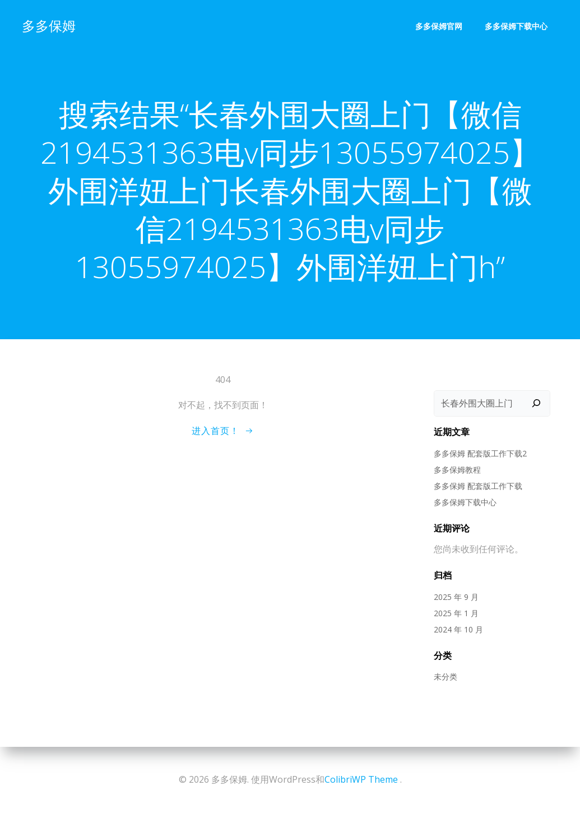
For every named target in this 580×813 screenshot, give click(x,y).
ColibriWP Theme (361, 779)
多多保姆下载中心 (516, 25)
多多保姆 (48, 25)
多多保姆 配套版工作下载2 (479, 453)
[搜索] (536, 404)
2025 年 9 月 (455, 597)
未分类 (445, 677)
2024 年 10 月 (457, 629)
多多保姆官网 (439, 25)
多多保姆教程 (456, 469)
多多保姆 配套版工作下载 (477, 486)
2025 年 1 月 (455, 613)
